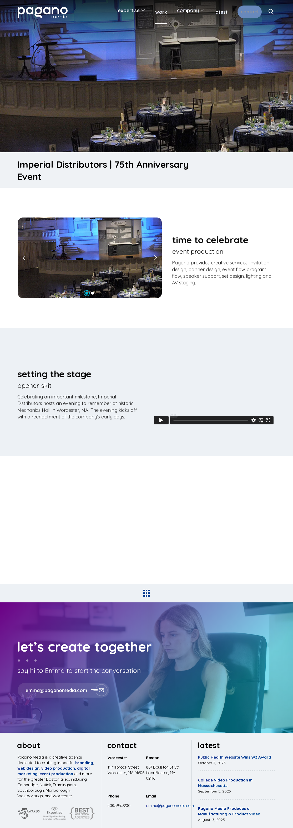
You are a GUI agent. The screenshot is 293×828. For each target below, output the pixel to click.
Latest (212, 12)
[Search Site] (271, 12)
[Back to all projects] (146, 593)
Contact (245, 12)
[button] (146, 690)
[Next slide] (155, 258)
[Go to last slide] (25, 258)
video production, (58, 768)
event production (56, 773)
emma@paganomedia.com (170, 805)
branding (84, 762)
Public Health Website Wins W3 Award (234, 757)
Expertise (120, 12)
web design (28, 768)
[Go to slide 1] (86, 293)
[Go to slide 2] (92, 293)
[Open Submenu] (134, 12)
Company (179, 12)
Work (152, 12)
